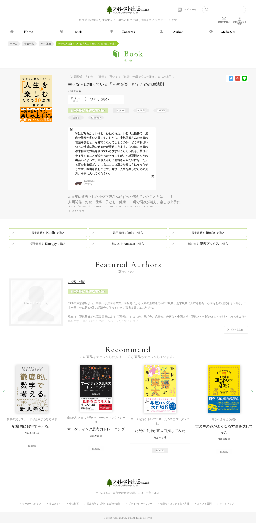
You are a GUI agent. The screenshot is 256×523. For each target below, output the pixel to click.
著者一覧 (29, 43)
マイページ (191, 9)
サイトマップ (227, 503)
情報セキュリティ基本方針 (174, 503)
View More (237, 329)
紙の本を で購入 (128, 243)
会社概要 (74, 503)
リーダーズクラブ (31, 503)
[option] (32, 407)
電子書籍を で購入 (47, 232)
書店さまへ (55, 503)
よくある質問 (204, 503)
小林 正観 (46, 43)
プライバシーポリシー (140, 503)
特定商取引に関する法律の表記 (103, 503)
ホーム (13, 43)
